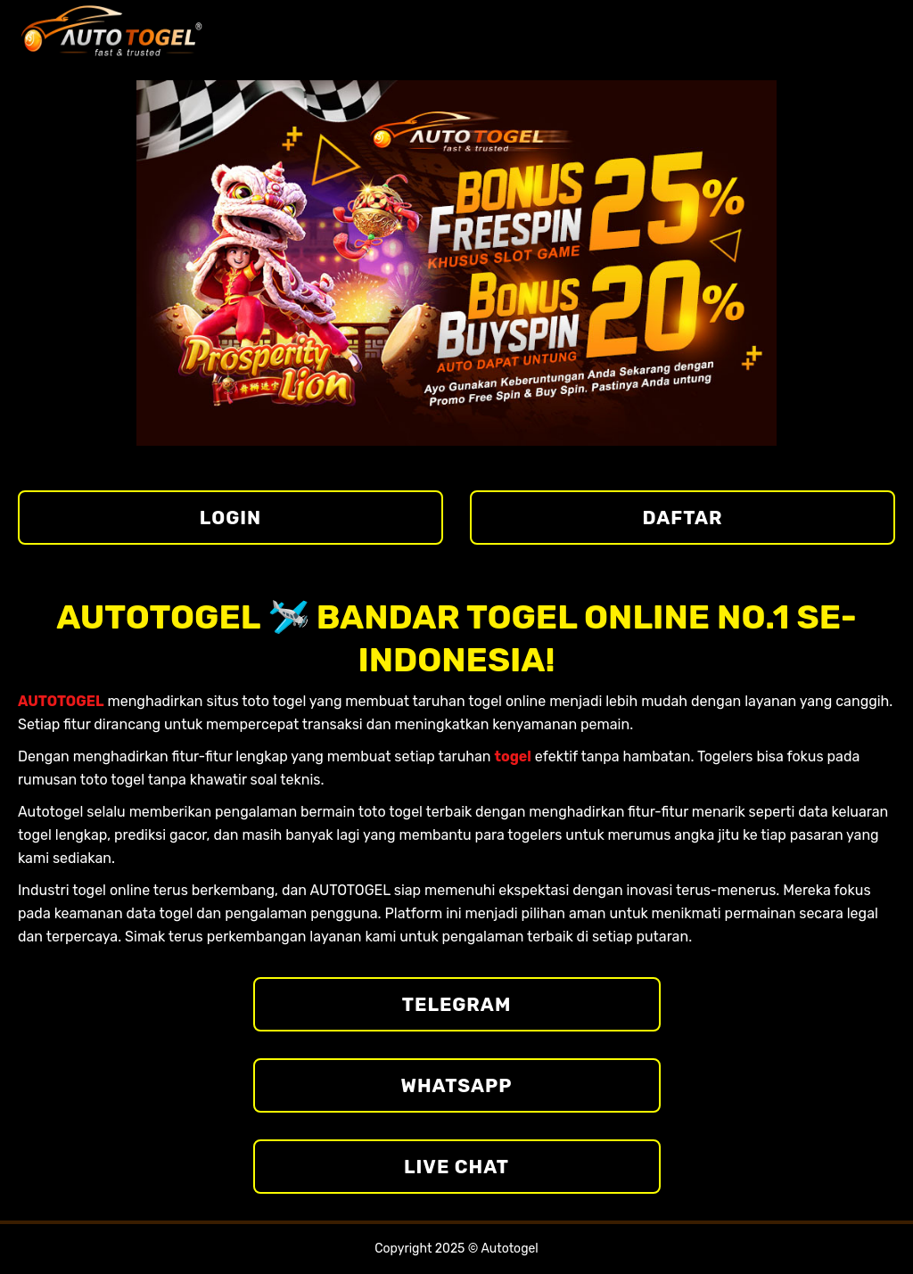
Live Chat (456, 1166)
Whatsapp (457, 1085)
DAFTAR (683, 517)
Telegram (457, 1004)
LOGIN (230, 517)
